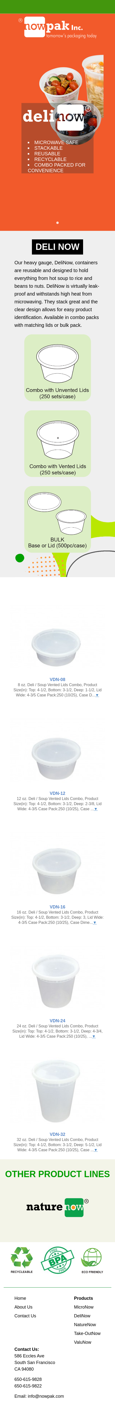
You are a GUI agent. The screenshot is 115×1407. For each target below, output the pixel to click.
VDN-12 (57, 793)
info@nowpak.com (46, 1396)
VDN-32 (57, 1134)
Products (83, 1298)
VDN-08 (57, 679)
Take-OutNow (87, 1333)
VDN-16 (57, 907)
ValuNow (82, 1342)
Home (20, 1298)
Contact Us (25, 1315)
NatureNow (85, 1324)
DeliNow (82, 1315)
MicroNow (84, 1307)
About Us (23, 1307)
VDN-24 (57, 1020)
